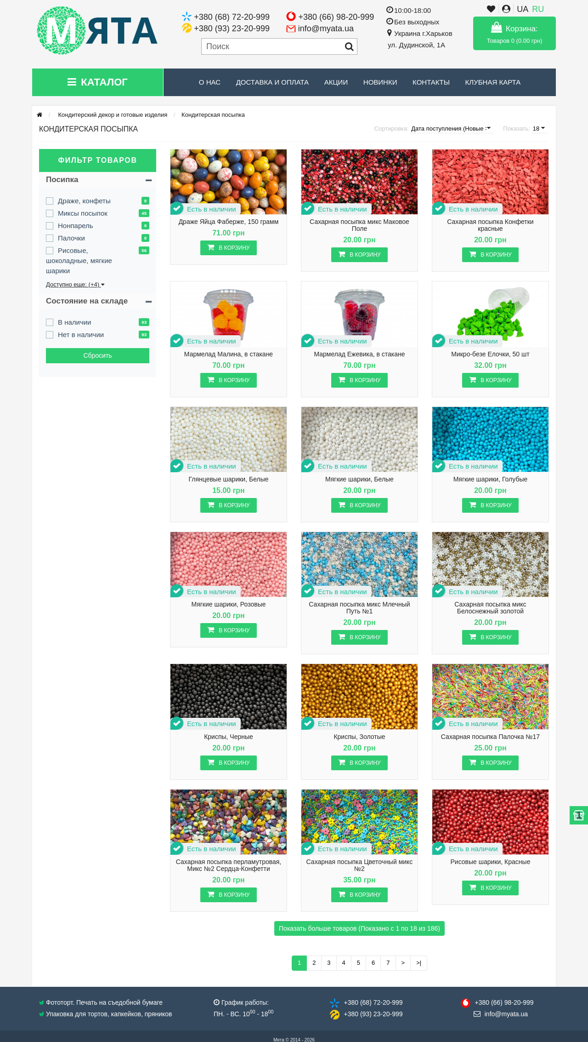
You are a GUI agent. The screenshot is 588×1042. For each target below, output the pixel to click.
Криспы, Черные (228, 736)
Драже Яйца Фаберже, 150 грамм (229, 221)
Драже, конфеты (84, 201)
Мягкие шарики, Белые (359, 479)
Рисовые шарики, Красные (490, 862)
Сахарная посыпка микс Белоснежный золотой (490, 608)
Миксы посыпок (82, 213)
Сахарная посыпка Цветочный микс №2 (359, 865)
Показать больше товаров (359, 928)
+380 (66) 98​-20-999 (504, 1002)
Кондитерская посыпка (213, 114)
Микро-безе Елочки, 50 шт (490, 354)
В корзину (228, 247)
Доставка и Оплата (272, 82)
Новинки (380, 82)
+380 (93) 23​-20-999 (373, 1014)
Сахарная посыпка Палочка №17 (490, 736)
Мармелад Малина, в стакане (228, 354)
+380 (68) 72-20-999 (232, 17)
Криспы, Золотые (359, 736)
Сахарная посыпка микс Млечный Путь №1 (359, 608)
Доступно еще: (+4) (75, 284)
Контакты (431, 82)
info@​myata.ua (506, 1014)
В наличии (74, 322)
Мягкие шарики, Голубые (490, 479)
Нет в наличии (81, 334)
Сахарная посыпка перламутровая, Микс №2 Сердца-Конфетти (229, 865)
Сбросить (97, 355)
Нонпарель (75, 225)
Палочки (71, 238)
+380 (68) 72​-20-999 (373, 1002)
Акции (336, 82)
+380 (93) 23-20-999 (232, 28)
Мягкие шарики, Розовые (228, 604)
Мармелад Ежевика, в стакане (359, 354)
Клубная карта (493, 82)
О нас (209, 82)
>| (418, 962)
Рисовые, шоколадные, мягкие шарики (79, 260)
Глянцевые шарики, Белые (229, 479)
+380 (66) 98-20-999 (336, 17)
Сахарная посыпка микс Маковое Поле (359, 225)
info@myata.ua (326, 28)
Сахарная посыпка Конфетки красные (490, 225)
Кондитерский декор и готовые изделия (112, 114)
